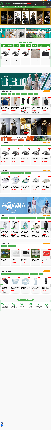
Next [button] (48, 17)
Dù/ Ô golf (41, 273)
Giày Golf (14, 6)
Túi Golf (24, 6)
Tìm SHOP (3, 0)
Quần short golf (24, 93)
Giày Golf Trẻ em (28, 173)
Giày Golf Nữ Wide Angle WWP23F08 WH (45, 187)
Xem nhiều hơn (47, 91)
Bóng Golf (19, 6)
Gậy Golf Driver (4, 145)
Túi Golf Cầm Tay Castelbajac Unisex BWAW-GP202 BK (44, 60)
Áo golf (9, 93)
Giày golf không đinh (5, 173)
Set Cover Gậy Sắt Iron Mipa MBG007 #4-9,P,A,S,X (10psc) (25, 288)
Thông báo (40, 3)
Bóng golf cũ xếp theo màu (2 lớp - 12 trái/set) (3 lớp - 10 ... (36, 260)
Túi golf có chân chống (20, 218)
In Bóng (34, 6)
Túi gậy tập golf (12, 218)
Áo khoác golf (4, 93)
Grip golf (20, 273)
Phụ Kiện (29, 6)
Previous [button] (2, 17)
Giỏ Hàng (44, 3)
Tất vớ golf (36, 93)
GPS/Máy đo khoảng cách (6, 273)
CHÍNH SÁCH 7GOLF (25, 300)
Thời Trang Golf (7, 91)
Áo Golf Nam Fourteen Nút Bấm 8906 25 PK (34, 60)
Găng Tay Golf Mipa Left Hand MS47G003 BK (46, 288)
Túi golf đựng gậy (5, 218)
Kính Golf (32, 273)
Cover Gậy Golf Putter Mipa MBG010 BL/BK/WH (15, 288)
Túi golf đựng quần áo (41, 218)
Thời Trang (9, 6)
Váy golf (13, 93)
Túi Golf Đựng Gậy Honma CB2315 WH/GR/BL (24, 232)
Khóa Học (43, 6)
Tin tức (38, 6)
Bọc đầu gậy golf (26, 273)
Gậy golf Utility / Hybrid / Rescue (24, 145)
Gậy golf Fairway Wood (13, 145)
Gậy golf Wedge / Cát (42, 145)
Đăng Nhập (48, 3)
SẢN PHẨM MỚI (25, 42)
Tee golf (36, 273)
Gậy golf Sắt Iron (34, 145)
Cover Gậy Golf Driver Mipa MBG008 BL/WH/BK (35, 288)
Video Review (35, 3)
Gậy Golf (3, 6)
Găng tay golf (15, 273)
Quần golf (18, 93)
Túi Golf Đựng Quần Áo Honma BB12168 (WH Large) (35, 232)
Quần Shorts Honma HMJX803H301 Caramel (15, 108)
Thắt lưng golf (30, 93)
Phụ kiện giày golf (21, 173)
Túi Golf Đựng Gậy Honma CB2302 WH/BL (4, 232)
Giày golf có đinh (13, 173)
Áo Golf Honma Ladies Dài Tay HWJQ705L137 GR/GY (36, 108)
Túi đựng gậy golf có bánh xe (31, 218)
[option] (25, 16)
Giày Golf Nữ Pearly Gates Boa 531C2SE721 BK (5, 187)
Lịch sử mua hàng (33, 0)
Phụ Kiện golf (6, 271)
